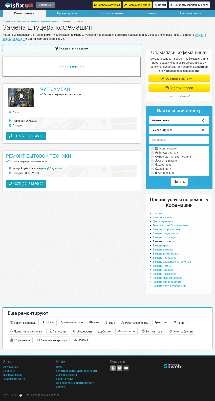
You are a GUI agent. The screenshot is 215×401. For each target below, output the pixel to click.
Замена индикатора (165, 233)
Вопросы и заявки (111, 13)
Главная (8, 21)
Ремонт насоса (162, 217)
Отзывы (151, 13)
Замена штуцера (163, 241)
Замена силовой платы (167, 281)
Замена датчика (163, 249)
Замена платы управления (169, 286)
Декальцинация (163, 221)
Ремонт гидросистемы (167, 229)
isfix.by (19, 5)
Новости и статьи (190, 13)
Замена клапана (163, 269)
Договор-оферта (66, 374)
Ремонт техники (24, 13)
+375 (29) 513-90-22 (26, 184)
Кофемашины (49, 21)
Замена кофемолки (165, 273)
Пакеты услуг (64, 378)
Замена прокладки (165, 237)
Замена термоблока (165, 253)
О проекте (9, 370)
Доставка (163, 164)
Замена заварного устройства (172, 261)
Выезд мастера (166, 152)
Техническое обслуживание (170, 225)
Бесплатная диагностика (173, 156)
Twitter (119, 368)
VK (113, 368)
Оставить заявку (176, 78)
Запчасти (163, 168)
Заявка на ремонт (139, 5)
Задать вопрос (179, 88)
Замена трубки (162, 245)
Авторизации (165, 172)
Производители (67, 13)
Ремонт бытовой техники (38, 156)
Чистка (157, 213)
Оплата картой (166, 148)
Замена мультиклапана (167, 277)
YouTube (126, 368)
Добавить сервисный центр (190, 5)
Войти (162, 5)
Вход (59, 366)
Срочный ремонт (167, 160)
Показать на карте (71, 48)
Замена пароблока (164, 257)
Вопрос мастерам (108, 5)
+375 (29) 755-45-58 (26, 136)
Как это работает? (179, 96)
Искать (179, 182)
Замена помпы (162, 265)
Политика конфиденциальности (76, 370)
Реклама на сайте (14, 378)
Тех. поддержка (12, 374)
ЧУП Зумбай (55, 89)
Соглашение (10, 366)
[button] (179, 120)
